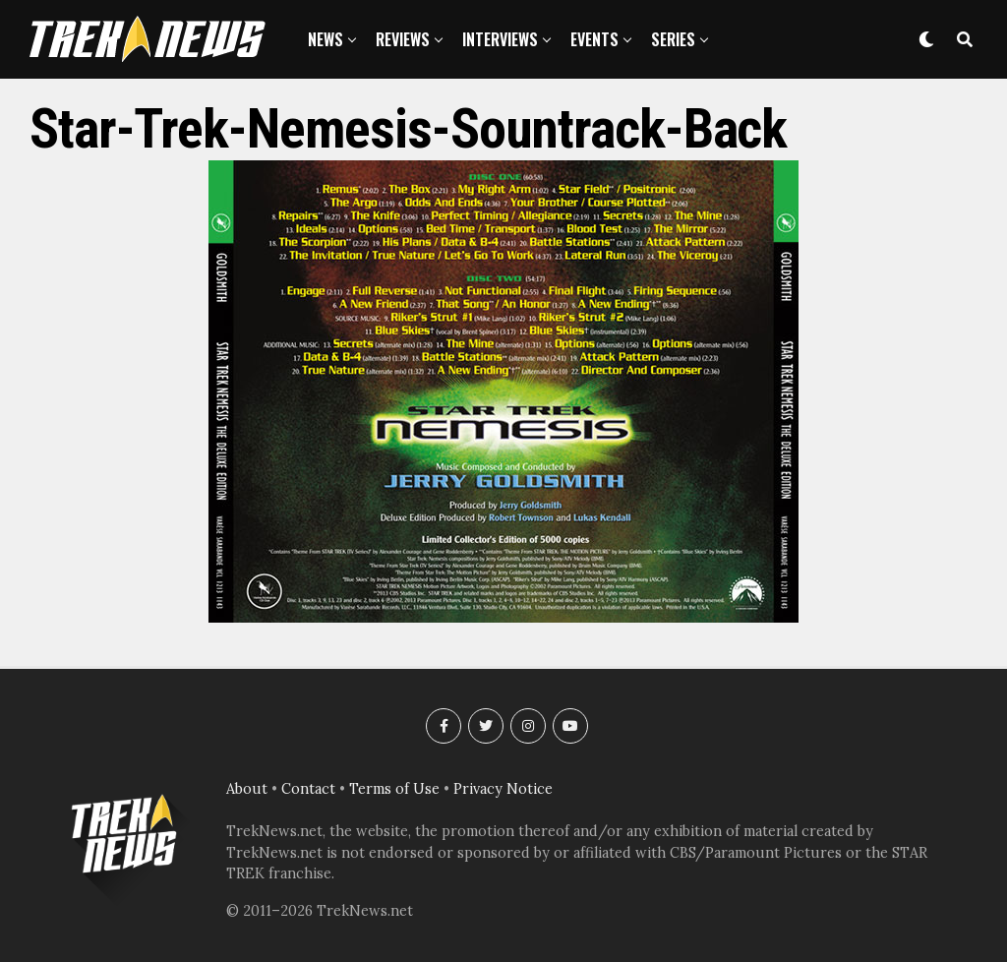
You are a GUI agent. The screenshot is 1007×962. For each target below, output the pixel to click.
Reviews (403, 39)
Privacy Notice (503, 789)
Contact (308, 789)
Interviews (500, 39)
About (246, 789)
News (325, 39)
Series (673, 39)
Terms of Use (394, 789)
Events (594, 39)
